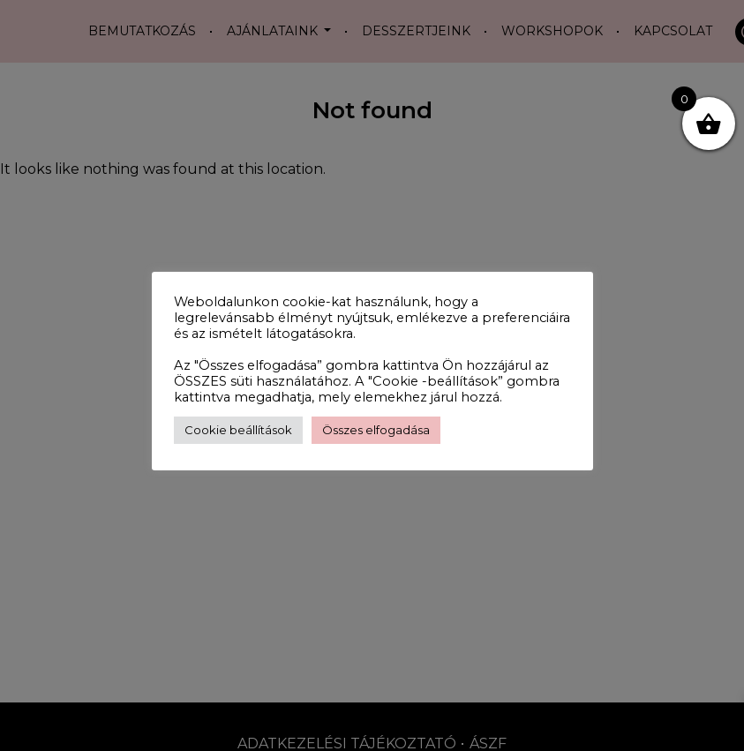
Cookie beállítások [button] (238, 430)
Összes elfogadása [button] (376, 430)
